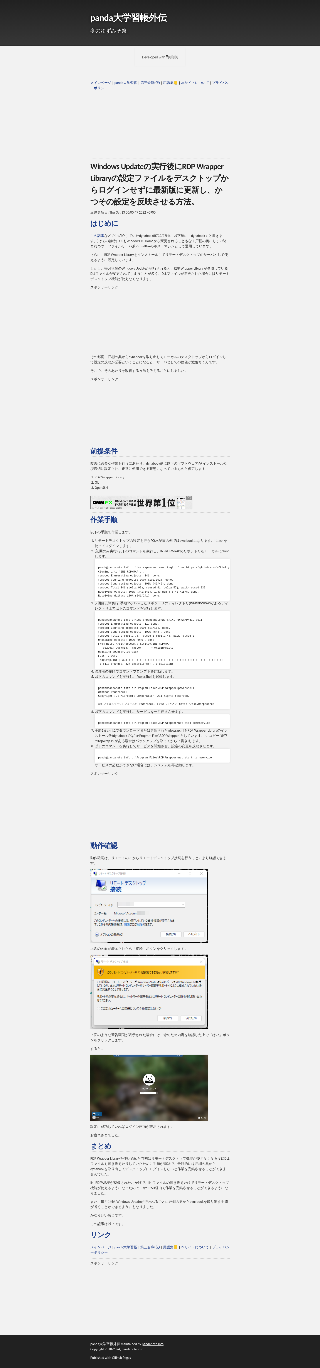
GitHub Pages (121, 1358)
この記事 (97, 236)
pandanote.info (153, 1344)
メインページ (100, 83)
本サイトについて (195, 83)
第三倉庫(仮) (150, 83)
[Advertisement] (160, 124)
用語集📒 (170, 83)
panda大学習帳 (126, 83)
